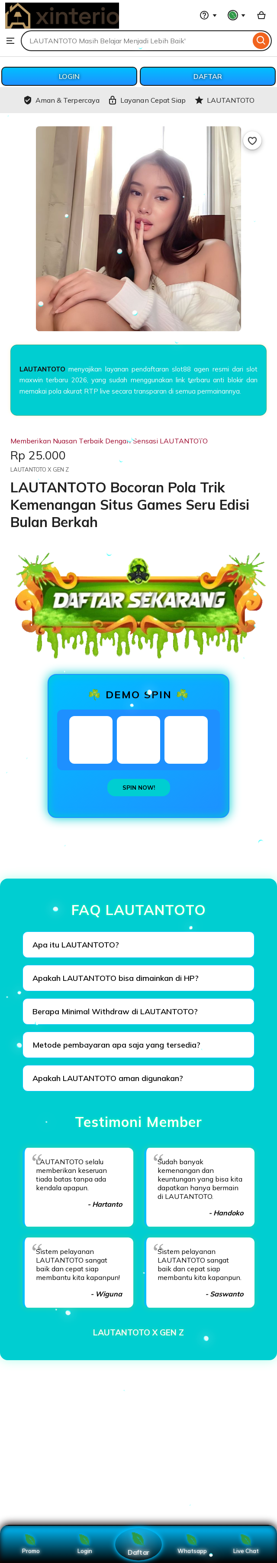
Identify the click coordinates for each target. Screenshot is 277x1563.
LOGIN (69, 76)
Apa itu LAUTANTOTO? (75, 945)
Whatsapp (192, 1544)
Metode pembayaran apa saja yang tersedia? (116, 1045)
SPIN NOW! (138, 787)
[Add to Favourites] (252, 140)
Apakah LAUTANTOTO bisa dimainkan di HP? (115, 978)
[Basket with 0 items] (261, 15)
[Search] (261, 40)
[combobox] (136, 40)
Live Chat (246, 1544)
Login (84, 1544)
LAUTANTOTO (42, 369)
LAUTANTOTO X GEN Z (138, 1332)
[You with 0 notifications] (236, 15)
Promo (31, 1544)
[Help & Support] (208, 15)
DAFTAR (207, 76)
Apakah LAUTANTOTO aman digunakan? (107, 1078)
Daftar (138, 1544)
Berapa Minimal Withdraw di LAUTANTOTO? (115, 1011)
